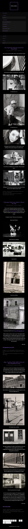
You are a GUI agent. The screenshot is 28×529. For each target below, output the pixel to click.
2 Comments (19, 50)
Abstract (8, 191)
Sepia (19, 510)
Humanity (4, 194)
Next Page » (8, 522)
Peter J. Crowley (14, 6)
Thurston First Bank (13, 211)
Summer (6, 192)
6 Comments (19, 365)
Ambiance (11, 193)
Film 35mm (11, 351)
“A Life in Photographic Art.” (19, 330)
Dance (19, 353)
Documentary (20, 509)
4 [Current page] (17, 520)
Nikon (14, 351)
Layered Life (12, 510)
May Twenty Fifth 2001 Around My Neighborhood (14, 362)
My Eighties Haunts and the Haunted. (14, 48)
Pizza (4, 192)
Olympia (22, 353)
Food (22, 191)
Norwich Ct (16, 510)
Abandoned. (9, 509)
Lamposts (8, 510)
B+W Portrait (12, 191)
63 (3, 522)
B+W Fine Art (21, 350)
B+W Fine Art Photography (17, 193)
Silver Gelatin (12, 194)
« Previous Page (6, 520)
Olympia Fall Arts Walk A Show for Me (14, 202)
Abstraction (7, 193)
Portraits (7, 194)
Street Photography (7, 512)
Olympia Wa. (18, 351)
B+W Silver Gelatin (18, 191)
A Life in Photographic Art (11, 350)
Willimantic (10, 192)
